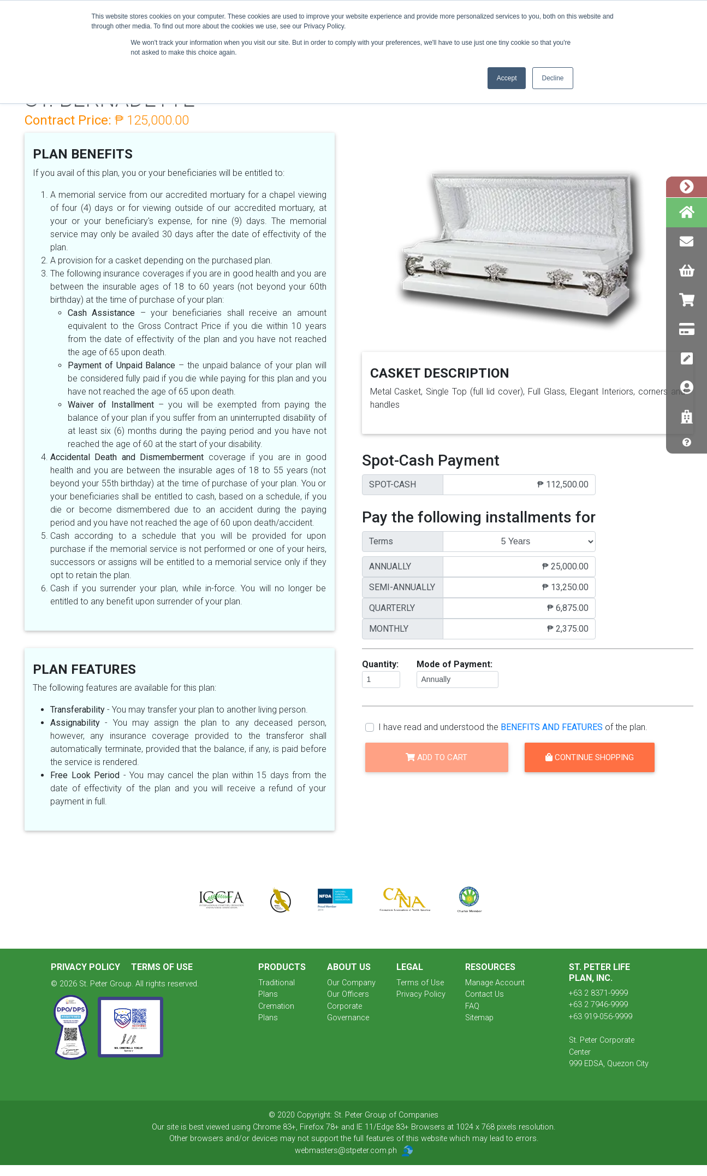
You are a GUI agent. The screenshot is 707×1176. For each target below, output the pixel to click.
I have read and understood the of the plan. (512, 727)
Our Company (351, 982)
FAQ (472, 1006)
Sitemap (479, 1017)
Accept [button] (507, 78)
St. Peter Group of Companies (386, 1115)
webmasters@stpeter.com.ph (354, 1150)
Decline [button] (552, 78)
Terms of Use (162, 967)
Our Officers (348, 994)
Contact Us (484, 994)
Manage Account (495, 982)
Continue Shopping (589, 757)
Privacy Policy (86, 967)
